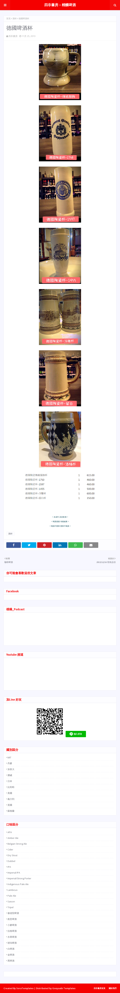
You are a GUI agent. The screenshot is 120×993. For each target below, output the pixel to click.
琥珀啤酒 (12, 942)
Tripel (11, 907)
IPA (9, 866)
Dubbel (11, 861)
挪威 (10, 775)
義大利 (11, 799)
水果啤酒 (12, 936)
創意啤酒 (12, 919)
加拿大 (11, 769)
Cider (10, 849)
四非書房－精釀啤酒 (60, 5)
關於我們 (112, 988)
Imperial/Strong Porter (19, 878)
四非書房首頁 (99, 988)
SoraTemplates (25, 988)
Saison (11, 901)
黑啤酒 (11, 960)
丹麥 (10, 763)
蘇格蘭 (11, 810)
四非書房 (13, 36)
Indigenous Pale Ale (18, 884)
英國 (10, 804)
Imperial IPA (14, 872)
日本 (10, 781)
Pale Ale (12, 895)
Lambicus (13, 890)
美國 (10, 793)
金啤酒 (11, 954)
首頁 (8, 18)
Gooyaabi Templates (63, 988)
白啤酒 (11, 948)
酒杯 (14, 18)
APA (10, 832)
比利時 (11, 787)
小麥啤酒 (12, 925)
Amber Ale (13, 838)
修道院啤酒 (13, 913)
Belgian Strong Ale (17, 843)
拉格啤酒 (12, 930)
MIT (9, 757)
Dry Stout (12, 855)
